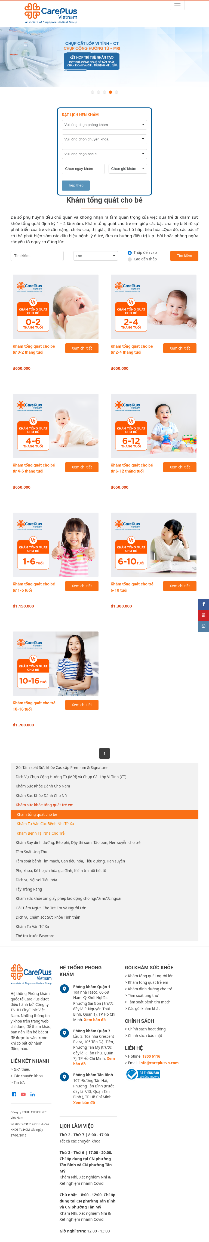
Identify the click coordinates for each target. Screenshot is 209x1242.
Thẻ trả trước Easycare (35, 935)
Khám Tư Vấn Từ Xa (32, 926)
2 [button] (98, 92)
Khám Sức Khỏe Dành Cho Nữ (41, 795)
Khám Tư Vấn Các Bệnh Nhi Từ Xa (45, 823)
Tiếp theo (76, 185)
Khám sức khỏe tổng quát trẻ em (44, 804)
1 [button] (92, 92)
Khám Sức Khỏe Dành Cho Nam (43, 786)
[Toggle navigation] (177, 5)
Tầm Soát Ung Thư (32, 851)
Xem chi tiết (82, 348)
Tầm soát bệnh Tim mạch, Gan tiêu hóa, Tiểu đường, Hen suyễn (70, 861)
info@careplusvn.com (159, 1062)
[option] (104, 57)
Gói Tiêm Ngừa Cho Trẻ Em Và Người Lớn (51, 908)
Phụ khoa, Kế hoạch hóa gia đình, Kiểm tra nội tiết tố (61, 870)
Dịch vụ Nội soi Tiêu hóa (36, 879)
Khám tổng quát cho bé (37, 814)
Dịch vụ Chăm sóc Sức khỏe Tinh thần (48, 917)
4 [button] (110, 92)
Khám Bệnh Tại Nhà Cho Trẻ (41, 833)
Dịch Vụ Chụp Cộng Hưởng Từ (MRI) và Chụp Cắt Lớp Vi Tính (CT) (71, 776)
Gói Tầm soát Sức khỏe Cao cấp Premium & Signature (61, 767)
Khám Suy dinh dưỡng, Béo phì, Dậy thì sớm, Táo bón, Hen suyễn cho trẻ (78, 842)
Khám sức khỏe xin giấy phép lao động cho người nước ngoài (68, 898)
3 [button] (104, 92)
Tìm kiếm (184, 256)
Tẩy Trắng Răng (29, 889)
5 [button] (116, 92)
